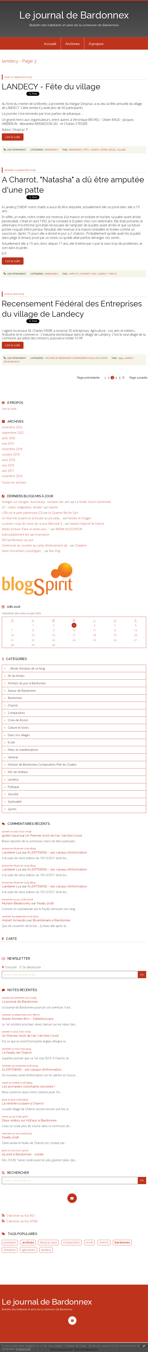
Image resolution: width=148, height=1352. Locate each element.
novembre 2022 (12, 427)
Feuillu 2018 (45, 903)
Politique (13, 787)
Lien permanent (15, 149)
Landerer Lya (11, 852)
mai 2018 (8, 465)
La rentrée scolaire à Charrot (23, 1103)
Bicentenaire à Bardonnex (51, 920)
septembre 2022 (13, 433)
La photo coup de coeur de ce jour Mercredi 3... (33, 524)
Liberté (53, 507)
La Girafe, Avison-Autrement (93, 502)
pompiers (10, 1242)
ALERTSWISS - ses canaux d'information (57, 852)
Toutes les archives (14, 482)
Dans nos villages (19, 735)
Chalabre (80, 545)
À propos (96, 44)
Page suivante (138, 377)
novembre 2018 (12, 449)
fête (86, 149)
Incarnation (42, 534)
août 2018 (8, 460)
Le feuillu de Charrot (17, 1052)
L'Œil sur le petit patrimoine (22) (22, 513)
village (121, 149)
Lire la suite (9, 409)
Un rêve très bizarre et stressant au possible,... (32, 518)
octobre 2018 (11, 454)
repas (104, 149)
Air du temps (16, 676)
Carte (11, 939)
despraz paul (48, 1242)
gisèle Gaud (10, 835)
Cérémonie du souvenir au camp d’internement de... (35, 545)
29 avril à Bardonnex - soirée (22, 1154)
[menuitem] (50, 43)
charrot (104, 1242)
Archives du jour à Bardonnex (27, 683)
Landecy (13, 779)
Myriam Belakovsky (16, 903)
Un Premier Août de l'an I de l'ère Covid (53, 835)
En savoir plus (23, 1349)
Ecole (11, 742)
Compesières (16, 713)
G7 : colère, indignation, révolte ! (22, 507)
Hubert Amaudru (14, 920)
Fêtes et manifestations (23, 750)
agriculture (28, 1250)
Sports (12, 809)
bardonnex (122, 1242)
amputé (74, 274)
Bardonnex (15, 698)
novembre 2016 (12, 476)
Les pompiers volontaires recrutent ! (28, 1086)
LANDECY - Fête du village (51, 86)
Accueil (50, 44)
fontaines (10, 1250)
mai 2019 (8, 443)
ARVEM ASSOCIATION (68, 529)
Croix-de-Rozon (18, 720)
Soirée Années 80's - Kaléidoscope (27, 1019)
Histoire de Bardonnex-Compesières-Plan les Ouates (42, 764)
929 (4, 540)
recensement (12, 361)
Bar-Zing (54, 551)
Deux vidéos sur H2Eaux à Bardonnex (29, 1120)
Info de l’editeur (18, 772)
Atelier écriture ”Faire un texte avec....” (26, 529)
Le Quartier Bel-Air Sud (63, 513)
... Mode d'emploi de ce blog (26, 668)
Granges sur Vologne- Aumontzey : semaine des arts (36, 502)
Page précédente (88, 377)
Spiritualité (15, 801)
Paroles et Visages (79, 518)
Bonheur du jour (22, 540)
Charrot (13, 705)
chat (93, 274)
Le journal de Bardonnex (74, 15)
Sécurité (13, 794)
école (89, 1242)
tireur (112, 274)
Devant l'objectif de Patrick (87, 524)
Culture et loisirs (18, 727)
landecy (46, 1250)
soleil (112, 149)
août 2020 (8, 438)
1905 (120, 358)
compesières (71, 1242)
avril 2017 (8, 471)
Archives (72, 44)
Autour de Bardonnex (22, 691)
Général (13, 757)
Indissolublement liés (15, 534)
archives (28, 1242)
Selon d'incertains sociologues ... (23, 551)
